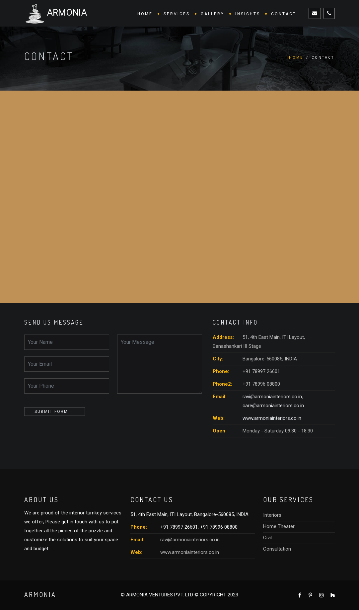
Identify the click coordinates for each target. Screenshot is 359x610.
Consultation (277, 549)
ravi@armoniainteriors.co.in (272, 397)
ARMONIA (55, 13)
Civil (267, 538)
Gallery (212, 14)
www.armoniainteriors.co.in (272, 418)
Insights (247, 14)
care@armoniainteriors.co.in (273, 406)
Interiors (272, 515)
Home (145, 14)
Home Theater (279, 526)
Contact (283, 14)
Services (177, 14)
